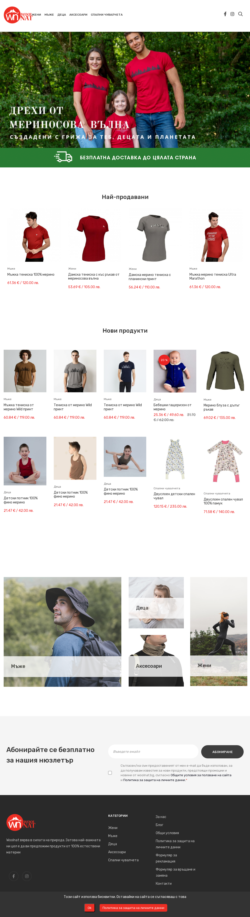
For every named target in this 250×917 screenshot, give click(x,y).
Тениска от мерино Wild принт (73, 407)
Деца (142, 608)
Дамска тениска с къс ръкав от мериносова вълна (94, 277)
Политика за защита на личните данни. (154, 779)
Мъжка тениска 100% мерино (30, 275)
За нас (161, 817)
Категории (118, 816)
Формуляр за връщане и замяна (175, 872)
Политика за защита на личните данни (175, 844)
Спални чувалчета (123, 860)
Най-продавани (125, 197)
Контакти (164, 884)
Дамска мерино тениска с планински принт (150, 277)
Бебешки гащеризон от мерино (173, 407)
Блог (159, 825)
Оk (90, 908)
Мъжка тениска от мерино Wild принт (19, 407)
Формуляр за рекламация (166, 858)
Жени (204, 665)
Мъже (18, 666)
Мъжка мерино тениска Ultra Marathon (212, 277)
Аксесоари (149, 666)
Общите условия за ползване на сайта (201, 774)
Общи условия (167, 833)
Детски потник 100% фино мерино (21, 500)
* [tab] (16, 128)
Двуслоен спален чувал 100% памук (223, 502)
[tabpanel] (125, 87)
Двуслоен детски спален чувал (174, 496)
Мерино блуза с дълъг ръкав (222, 408)
